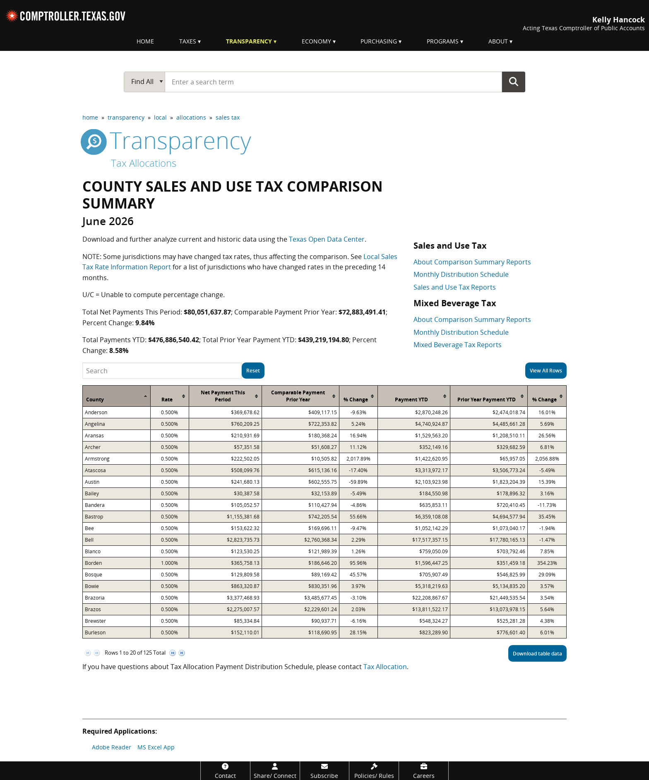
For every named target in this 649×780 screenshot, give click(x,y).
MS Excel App (156, 747)
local (160, 117)
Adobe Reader (111, 747)
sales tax (228, 117)
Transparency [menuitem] (249, 41)
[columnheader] (117, 396)
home (90, 117)
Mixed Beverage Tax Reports (457, 344)
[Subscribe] (324, 770)
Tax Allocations (143, 163)
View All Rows (546, 370)
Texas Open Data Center (327, 239)
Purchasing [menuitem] (379, 41)
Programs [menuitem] (443, 41)
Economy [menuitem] (316, 41)
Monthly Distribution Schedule (461, 274)
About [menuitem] (498, 41)
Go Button (513, 81)
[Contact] (225, 770)
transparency (126, 117)
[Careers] (423, 770)
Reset (253, 370)
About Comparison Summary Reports (472, 261)
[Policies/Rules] (374, 770)
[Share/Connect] (275, 770)
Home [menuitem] (145, 41)
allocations (191, 117)
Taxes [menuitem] (187, 41)
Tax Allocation (385, 666)
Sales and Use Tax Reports (454, 287)
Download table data (537, 653)
